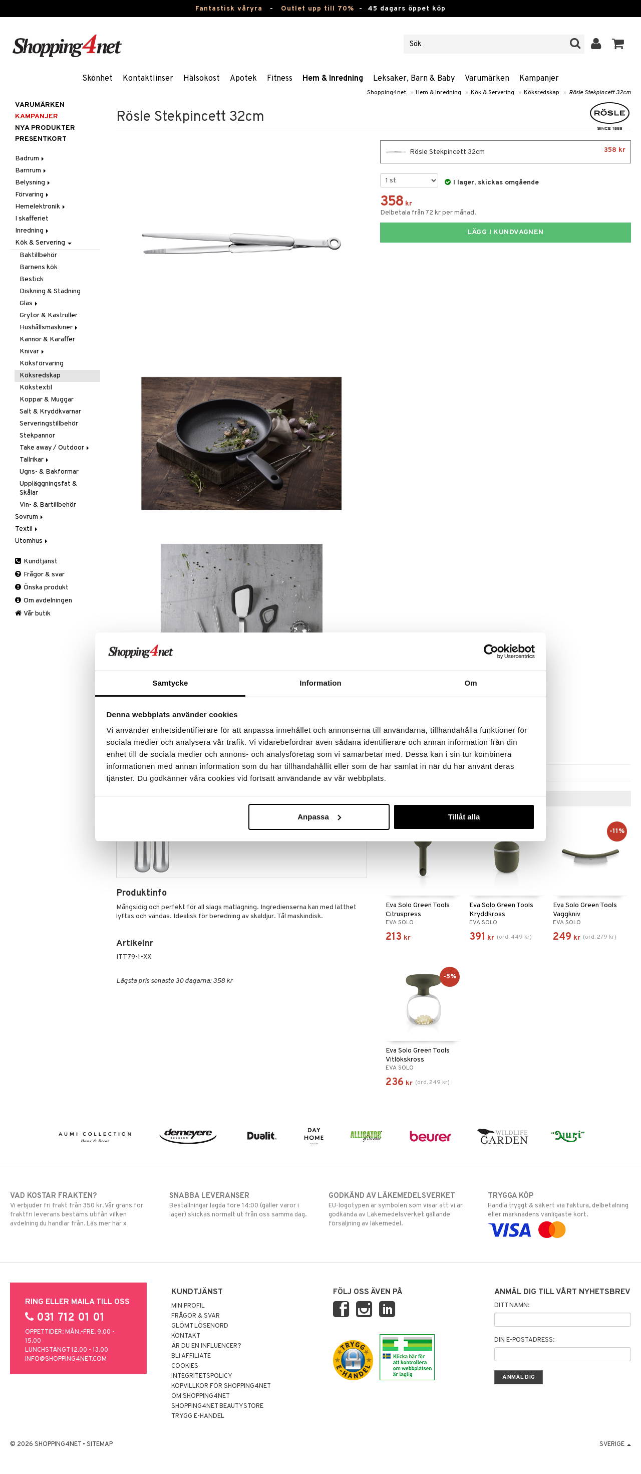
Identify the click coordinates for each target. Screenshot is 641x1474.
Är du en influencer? (206, 1346)
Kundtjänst (36, 561)
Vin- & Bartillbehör (48, 505)
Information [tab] (320, 683)
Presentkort (41, 139)
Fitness (279, 79)
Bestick (32, 279)
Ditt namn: (511, 1306)
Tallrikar (35, 460)
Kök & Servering (492, 93)
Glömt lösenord (199, 1326)
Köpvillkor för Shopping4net (221, 1386)
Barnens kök (39, 267)
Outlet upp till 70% (317, 9)
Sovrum (30, 517)
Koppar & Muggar (47, 399)
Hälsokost (201, 79)
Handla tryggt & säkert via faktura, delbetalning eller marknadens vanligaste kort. (559, 1213)
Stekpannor (37, 436)
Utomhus (32, 541)
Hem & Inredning (332, 79)
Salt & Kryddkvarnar (50, 411)
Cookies (184, 1366)
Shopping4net (386, 93)
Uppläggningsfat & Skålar (48, 488)
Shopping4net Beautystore (217, 1406)
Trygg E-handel (197, 1416)
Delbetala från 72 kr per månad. (428, 212)
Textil (27, 529)
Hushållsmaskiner (49, 327)
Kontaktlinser (148, 79)
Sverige (615, 1444)
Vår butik (33, 613)
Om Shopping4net (200, 1396)
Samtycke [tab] (170, 683)
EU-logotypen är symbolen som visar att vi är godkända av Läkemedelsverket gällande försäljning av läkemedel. (400, 1209)
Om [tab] (470, 683)
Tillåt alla (464, 816)
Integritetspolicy (201, 1376)
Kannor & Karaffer (47, 339)
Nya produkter (45, 128)
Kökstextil (36, 387)
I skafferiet (32, 219)
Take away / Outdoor (55, 448)
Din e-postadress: (524, 1340)
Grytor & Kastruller (49, 315)
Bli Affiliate (191, 1356)
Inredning (32, 231)
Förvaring (32, 194)
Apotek (243, 79)
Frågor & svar (40, 574)
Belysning (33, 182)
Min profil (188, 1306)
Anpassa (319, 816)
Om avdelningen (43, 600)
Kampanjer (539, 79)
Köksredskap (541, 93)
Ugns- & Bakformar (49, 472)
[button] (618, 44)
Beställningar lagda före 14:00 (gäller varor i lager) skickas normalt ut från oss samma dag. (240, 1205)
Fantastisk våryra (228, 9)
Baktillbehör (38, 255)
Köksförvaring (42, 363)
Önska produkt (42, 587)
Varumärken (487, 79)
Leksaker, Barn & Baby (414, 79)
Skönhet (97, 79)
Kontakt (185, 1336)
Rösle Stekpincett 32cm (600, 93)
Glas (29, 303)
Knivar (33, 351)
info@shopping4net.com (66, 1359)
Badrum (30, 158)
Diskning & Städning (50, 291)
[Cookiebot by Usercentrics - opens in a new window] (491, 651)
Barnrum (31, 170)
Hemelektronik (41, 206)
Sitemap (100, 1444)
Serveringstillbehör (49, 423)
